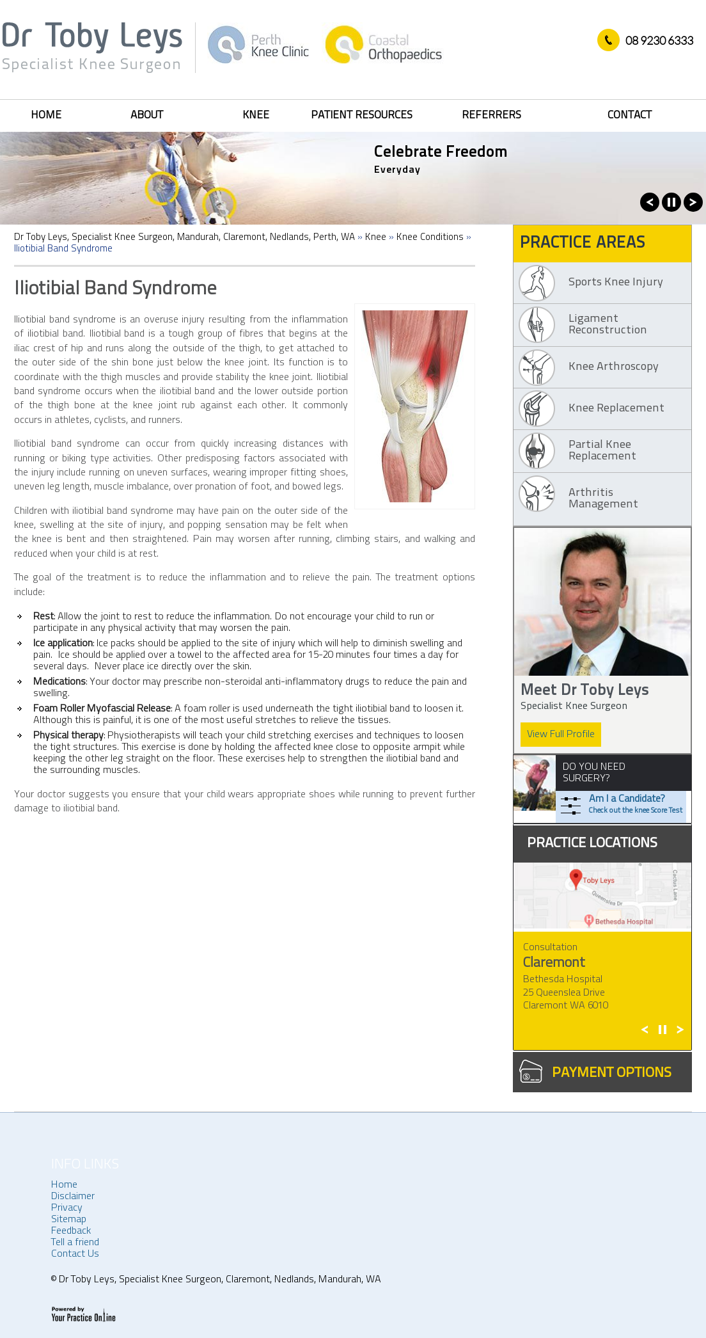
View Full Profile (561, 734)
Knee (255, 115)
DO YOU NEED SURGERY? (594, 773)
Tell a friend (75, 1243)
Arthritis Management (603, 499)
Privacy (66, 1208)
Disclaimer (73, 1196)
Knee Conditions (430, 238)
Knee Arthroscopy (614, 367)
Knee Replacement (616, 408)
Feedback (71, 1231)
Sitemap (68, 1220)
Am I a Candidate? (635, 805)
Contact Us (75, 1254)
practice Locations (592, 843)
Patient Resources (361, 115)
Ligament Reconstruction (608, 325)
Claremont (554, 963)
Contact (630, 115)
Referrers (491, 115)
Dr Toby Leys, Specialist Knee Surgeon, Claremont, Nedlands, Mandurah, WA (218, 1280)
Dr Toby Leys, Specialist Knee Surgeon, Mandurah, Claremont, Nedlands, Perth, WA (184, 238)
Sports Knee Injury (616, 282)
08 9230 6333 (659, 40)
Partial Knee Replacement (602, 451)
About (146, 115)
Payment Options (611, 1073)
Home (46, 115)
